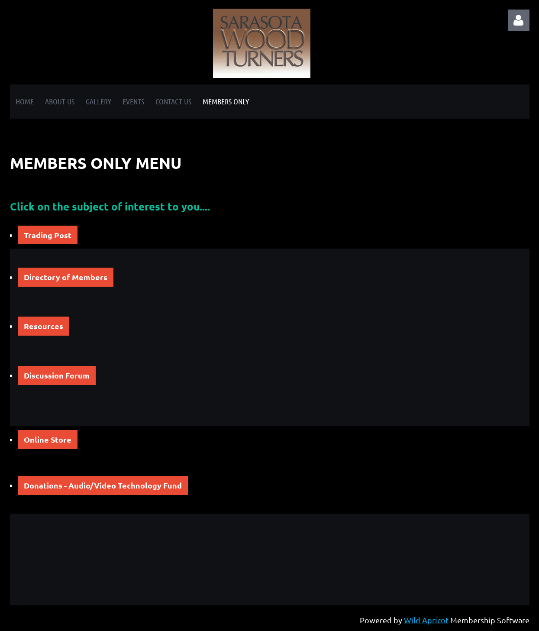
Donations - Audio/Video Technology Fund (103, 485)
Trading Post (47, 235)
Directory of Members (65, 277)
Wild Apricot (426, 620)
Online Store (47, 439)
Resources (43, 326)
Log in (518, 20)
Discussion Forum (57, 375)
